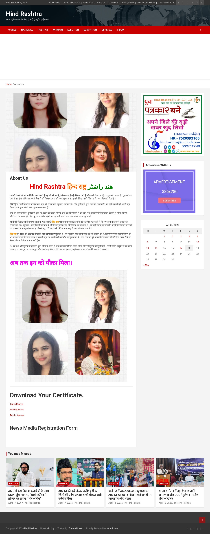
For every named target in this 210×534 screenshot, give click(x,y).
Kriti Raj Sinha (17, 409)
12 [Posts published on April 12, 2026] (197, 242)
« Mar (146, 265)
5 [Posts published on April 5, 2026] (197, 236)
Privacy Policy (128, 2)
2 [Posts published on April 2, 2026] (172, 236)
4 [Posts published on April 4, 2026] (189, 236)
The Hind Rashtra (31, 503)
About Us (101, 2)
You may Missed (19, 454)
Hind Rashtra (54, 2)
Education (90, 29)
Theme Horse (76, 528)
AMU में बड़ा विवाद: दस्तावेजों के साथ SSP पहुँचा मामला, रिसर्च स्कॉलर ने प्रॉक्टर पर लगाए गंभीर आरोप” (28, 494)
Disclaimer (113, 2)
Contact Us (88, 2)
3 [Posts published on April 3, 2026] (181, 236)
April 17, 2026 (15, 503)
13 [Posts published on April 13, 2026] (147, 248)
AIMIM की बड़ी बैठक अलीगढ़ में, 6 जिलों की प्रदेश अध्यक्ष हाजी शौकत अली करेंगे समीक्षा (80, 494)
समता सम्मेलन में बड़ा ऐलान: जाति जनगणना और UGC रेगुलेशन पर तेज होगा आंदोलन (178, 494)
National (27, 29)
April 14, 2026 (115, 503)
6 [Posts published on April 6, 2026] (147, 242)
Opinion (58, 29)
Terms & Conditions (146, 2)
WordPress (112, 528)
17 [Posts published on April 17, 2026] (181, 248)
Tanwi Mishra (16, 404)
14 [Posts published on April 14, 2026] (156, 248)
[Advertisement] (105, 57)
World (12, 29)
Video (120, 29)
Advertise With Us (166, 2)
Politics (43, 29)
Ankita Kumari (17, 415)
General (106, 29)
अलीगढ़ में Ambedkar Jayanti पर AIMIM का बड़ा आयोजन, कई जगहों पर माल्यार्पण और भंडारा (129, 494)
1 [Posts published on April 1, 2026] (164, 236)
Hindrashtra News (72, 2)
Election (73, 29)
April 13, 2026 (165, 503)
